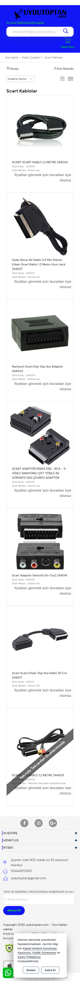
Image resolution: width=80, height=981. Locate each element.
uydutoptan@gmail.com (28, 878)
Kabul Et (50, 970)
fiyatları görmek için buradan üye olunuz (43, 177)
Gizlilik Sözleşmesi (44, 952)
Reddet (30, 970)
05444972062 (21, 871)
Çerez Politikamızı (29, 957)
